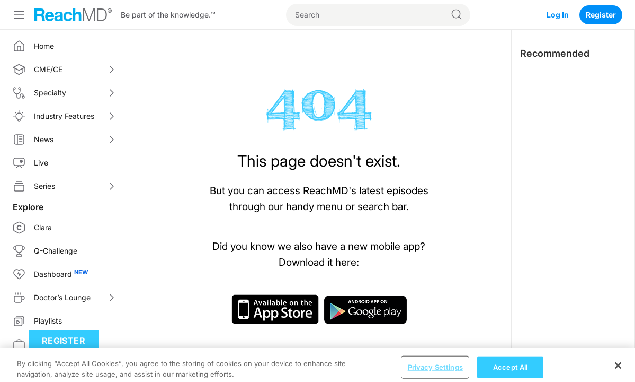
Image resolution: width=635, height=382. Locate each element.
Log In (558, 14)
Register (601, 14)
